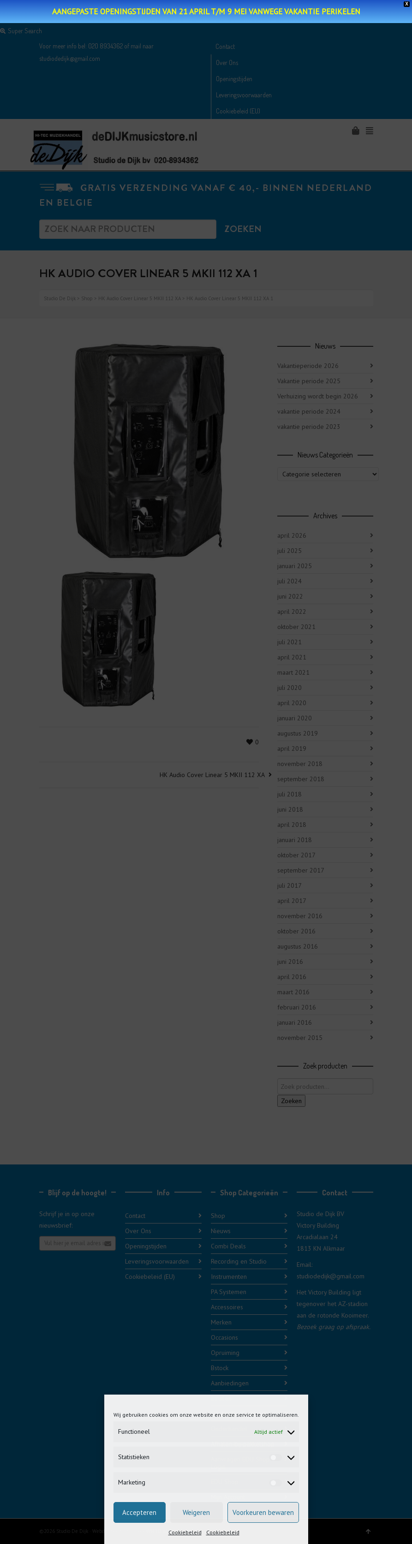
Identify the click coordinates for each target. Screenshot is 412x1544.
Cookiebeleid (185, 1532)
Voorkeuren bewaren (263, 1512)
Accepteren (139, 1512)
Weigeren (196, 1512)
